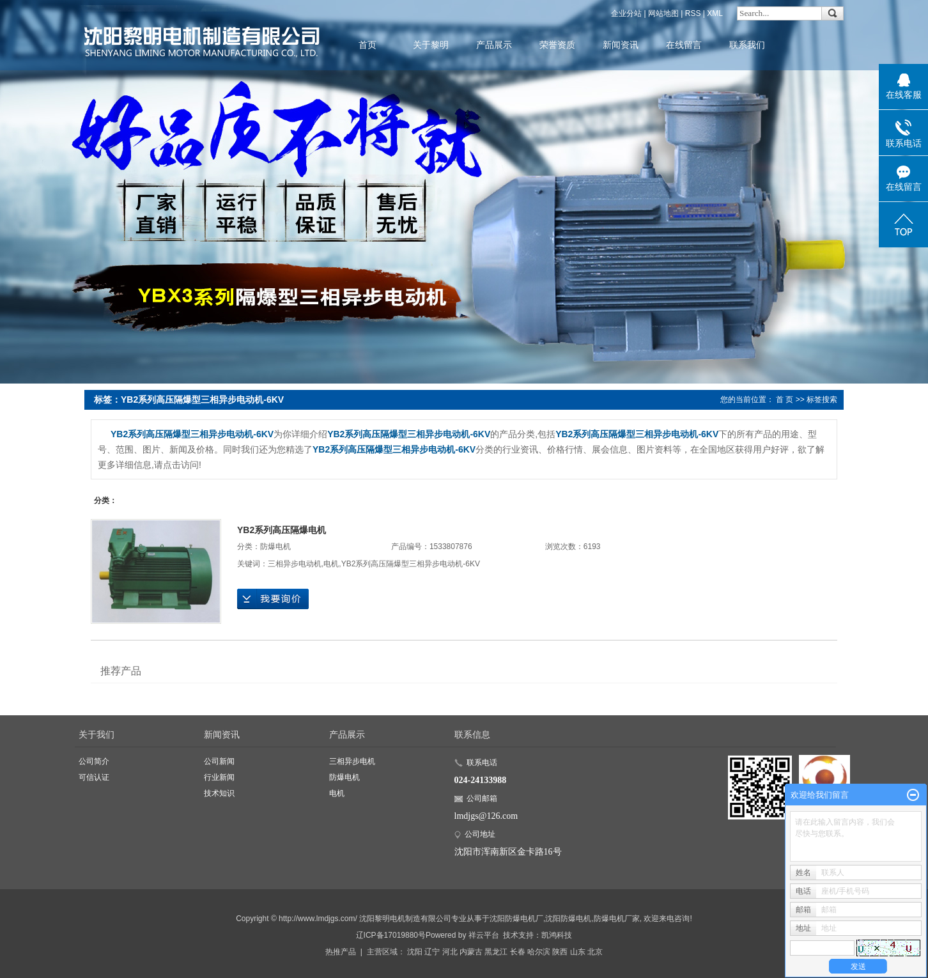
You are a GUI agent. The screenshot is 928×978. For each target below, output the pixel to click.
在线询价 (273, 599)
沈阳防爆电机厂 (516, 918)
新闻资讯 (620, 45)
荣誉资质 (557, 45)
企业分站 (626, 13)
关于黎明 (431, 45)
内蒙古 (471, 951)
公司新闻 (219, 761)
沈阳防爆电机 (568, 918)
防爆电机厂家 (617, 918)
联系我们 (747, 45)
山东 (577, 951)
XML (715, 13)
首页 (367, 45)
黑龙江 (495, 951)
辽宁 (432, 951)
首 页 (784, 399)
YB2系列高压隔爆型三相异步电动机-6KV (410, 563)
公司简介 (94, 761)
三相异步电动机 (294, 563)
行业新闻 (219, 777)
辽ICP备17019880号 (391, 935)
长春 (517, 951)
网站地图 (663, 13)
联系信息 (472, 734)
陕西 (560, 951)
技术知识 (219, 793)
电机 (331, 563)
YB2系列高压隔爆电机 (281, 530)
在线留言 (684, 45)
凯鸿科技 (556, 935)
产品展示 (494, 45)
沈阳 (414, 951)
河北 (450, 951)
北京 (595, 951)
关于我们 (96, 734)
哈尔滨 (538, 951)
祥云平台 (483, 935)
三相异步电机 (352, 761)
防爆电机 (275, 546)
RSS (693, 13)
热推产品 (340, 951)
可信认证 (94, 777)
